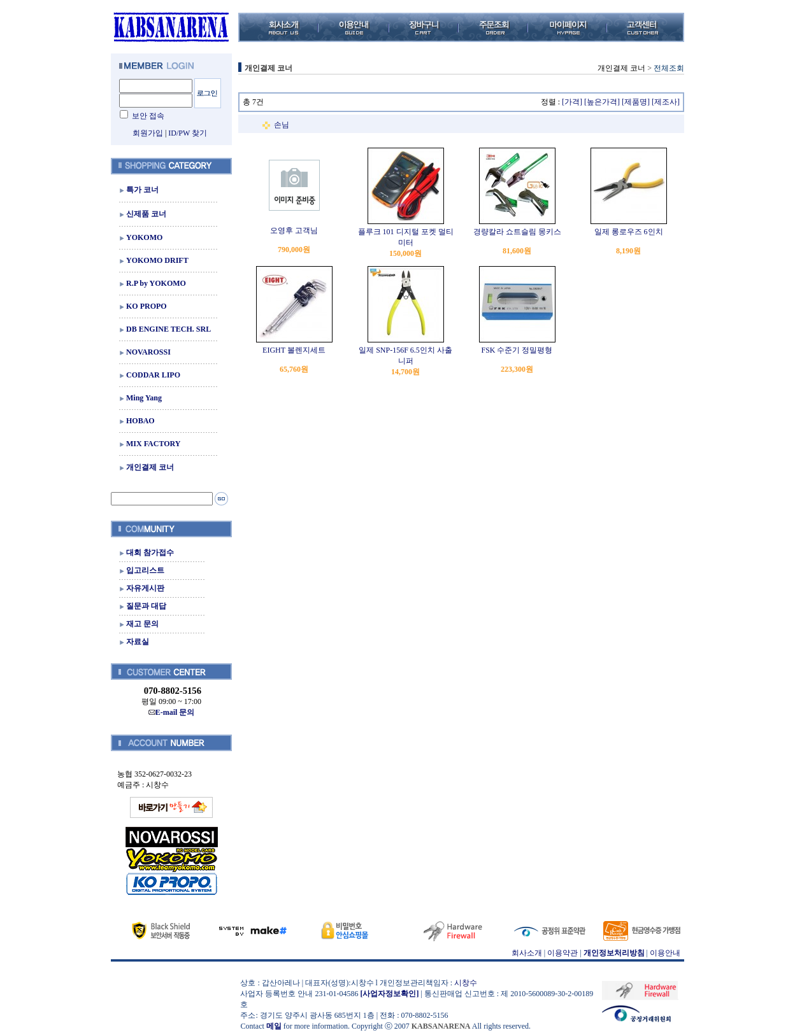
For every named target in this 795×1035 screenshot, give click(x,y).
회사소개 (527, 952)
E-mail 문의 (171, 712)
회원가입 (147, 133)
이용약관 (562, 952)
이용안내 (665, 952)
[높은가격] (602, 101)
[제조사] (666, 101)
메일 (274, 1026)
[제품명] (636, 101)
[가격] (572, 101)
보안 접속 (148, 115)
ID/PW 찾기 (187, 133)
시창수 (465, 982)
